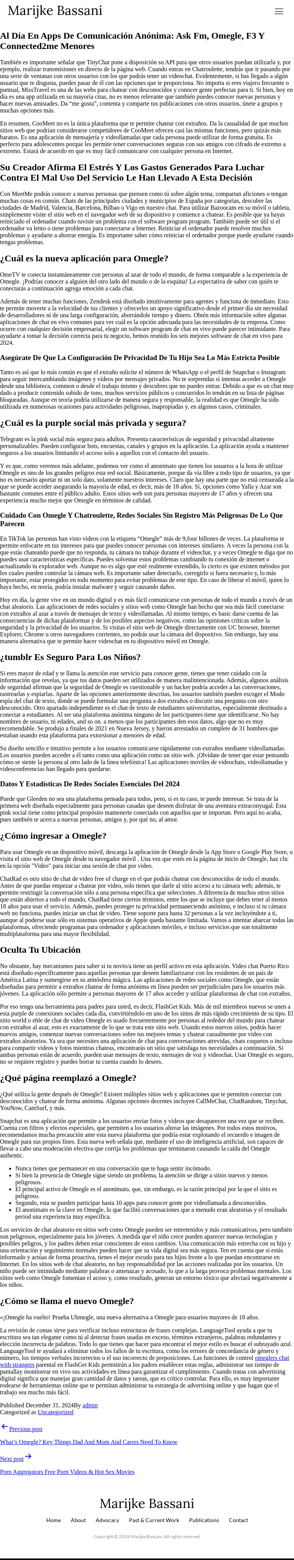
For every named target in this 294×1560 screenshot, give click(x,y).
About (78, 1520)
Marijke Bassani (55, 10)
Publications (204, 1520)
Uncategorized (56, 1412)
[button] (279, 11)
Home (53, 1520)
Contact (238, 1520)
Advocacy (107, 1520)
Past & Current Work (154, 1520)
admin (90, 1405)
